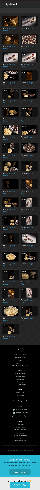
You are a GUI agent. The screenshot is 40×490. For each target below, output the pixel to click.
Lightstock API (20, 363)
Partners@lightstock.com (20, 435)
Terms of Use (20, 392)
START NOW (20, 485)
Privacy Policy (20, 395)
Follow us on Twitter (21, 409)
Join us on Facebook (22, 413)
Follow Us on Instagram (21, 416)
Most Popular (20, 379)
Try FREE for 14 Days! (20, 357)
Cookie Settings (20, 398)
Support (20, 360)
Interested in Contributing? (20, 366)
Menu (36, 4)
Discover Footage (20, 376)
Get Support (20, 424)
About (20, 352)
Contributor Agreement (20, 401)
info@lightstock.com (20, 430)
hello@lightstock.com (20, 441)
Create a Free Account (20, 355)
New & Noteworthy (20, 385)
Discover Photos (20, 374)
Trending (20, 382)
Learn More (20, 471)
